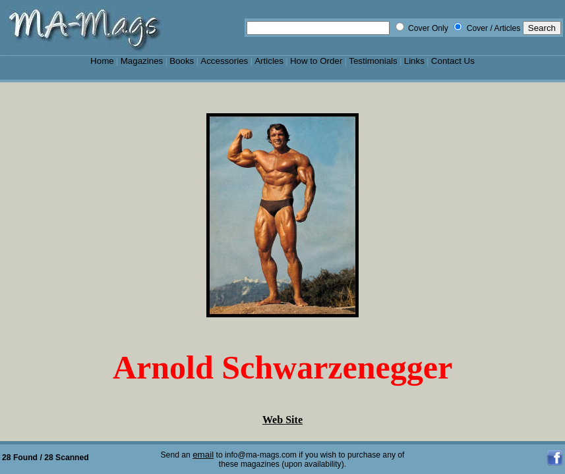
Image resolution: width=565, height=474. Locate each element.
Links (414, 61)
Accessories (224, 61)
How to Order (316, 61)
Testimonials (373, 61)
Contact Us (453, 61)
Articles (268, 61)
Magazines (142, 61)
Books (181, 61)
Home (102, 61)
